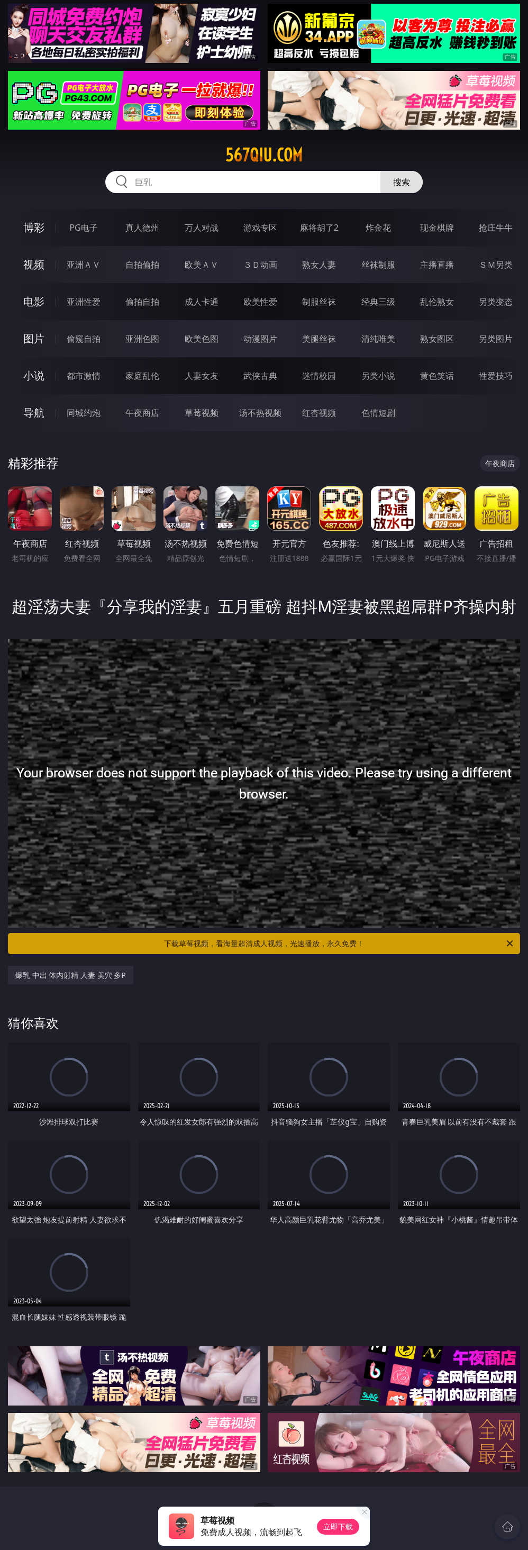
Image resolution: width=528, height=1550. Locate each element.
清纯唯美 (378, 339)
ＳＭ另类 (496, 264)
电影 (33, 301)
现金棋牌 (437, 227)
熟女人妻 (319, 264)
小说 (33, 375)
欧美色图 (202, 339)
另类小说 (378, 376)
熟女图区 (437, 339)
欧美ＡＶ (202, 264)
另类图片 (496, 339)
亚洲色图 (142, 339)
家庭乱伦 (142, 376)
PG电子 (83, 227)
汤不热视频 (260, 413)
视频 (33, 264)
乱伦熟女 (437, 301)
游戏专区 (260, 227)
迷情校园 (319, 376)
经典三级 (378, 301)
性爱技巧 (496, 376)
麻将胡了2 (319, 227)
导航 (33, 412)
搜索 (401, 182)
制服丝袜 (319, 301)
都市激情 (84, 376)
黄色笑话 (437, 376)
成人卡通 (202, 301)
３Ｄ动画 (260, 264)
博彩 (33, 227)
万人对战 (202, 227)
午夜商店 (142, 413)
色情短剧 (378, 413)
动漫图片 (260, 339)
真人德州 (142, 227)
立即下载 (338, 1526)
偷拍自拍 (142, 301)
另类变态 (496, 301)
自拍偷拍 (142, 264)
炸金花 (378, 227)
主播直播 (437, 264)
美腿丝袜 (319, 339)
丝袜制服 (378, 264)
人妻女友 (202, 376)
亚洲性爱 (84, 301)
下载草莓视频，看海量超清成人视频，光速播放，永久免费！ (339, 943)
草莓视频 (202, 413)
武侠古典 (260, 376)
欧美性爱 (260, 301)
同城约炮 (84, 413)
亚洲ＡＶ (84, 264)
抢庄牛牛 (496, 227)
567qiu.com (264, 155)
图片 (33, 338)
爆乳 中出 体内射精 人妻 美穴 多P (70, 975)
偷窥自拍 (84, 339)
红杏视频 (319, 413)
